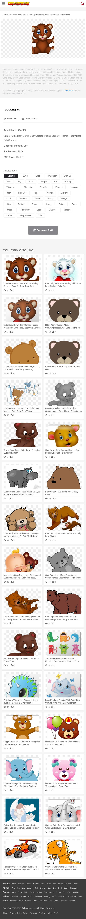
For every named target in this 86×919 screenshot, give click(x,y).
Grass (75, 884)
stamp (50, 198)
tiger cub (22, 193)
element (59, 187)
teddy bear (24, 210)
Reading (47, 896)
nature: (6, 884)
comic (9, 198)
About (5, 913)
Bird (23, 888)
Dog (54, 888)
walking (76, 892)
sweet (25, 176)
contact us (69, 90)
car (40, 215)
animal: (6, 888)
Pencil (54, 896)
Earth (49, 884)
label (38, 176)
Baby (20, 892)
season (66, 210)
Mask (14, 892)
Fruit (50, 901)
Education (62, 896)
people (44, 181)
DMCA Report (12, 110)
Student (15, 896)
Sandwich (63, 901)
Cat (36, 888)
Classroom (38, 896)
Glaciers (68, 884)
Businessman (49, 892)
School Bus (72, 896)
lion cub (74, 187)
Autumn (21, 884)
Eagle (66, 888)
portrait (21, 204)
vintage (63, 198)
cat (55, 181)
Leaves (28, 884)
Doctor (58, 892)
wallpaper (52, 176)
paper (36, 193)
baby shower (25, 215)
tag (19, 181)
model (37, 198)
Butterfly (30, 888)
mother (39, 892)
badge (9, 210)
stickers (64, 193)
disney (49, 204)
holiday (68, 181)
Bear (18, 888)
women (50, 193)
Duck (60, 888)
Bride (26, 892)
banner (35, 204)
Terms (13, 913)
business (23, 198)
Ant (13, 888)
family (32, 892)
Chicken (43, 888)
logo (39, 210)
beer (8, 193)
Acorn (14, 884)
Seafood (72, 901)
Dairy (21, 901)
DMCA (42, 913)
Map (80, 896)
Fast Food (43, 901)
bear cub (44, 187)
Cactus (35, 884)
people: (6, 892)
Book (30, 896)
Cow (49, 888)
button (61, 204)
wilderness (11, 187)
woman (67, 176)
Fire (54, 884)
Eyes (69, 892)
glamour (52, 210)
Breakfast (13, 901)
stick (8, 204)
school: (6, 896)
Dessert (28, 901)
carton (9, 215)
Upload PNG (52, 913)
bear (8, 181)
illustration (11, 176)
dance (75, 204)
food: (5, 900)
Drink (35, 901)
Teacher (23, 896)
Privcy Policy (22, 913)
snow (30, 181)
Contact (33, 913)
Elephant (73, 888)
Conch (42, 884)
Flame (60, 884)
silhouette (28, 187)
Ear (64, 892)
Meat (56, 901)
